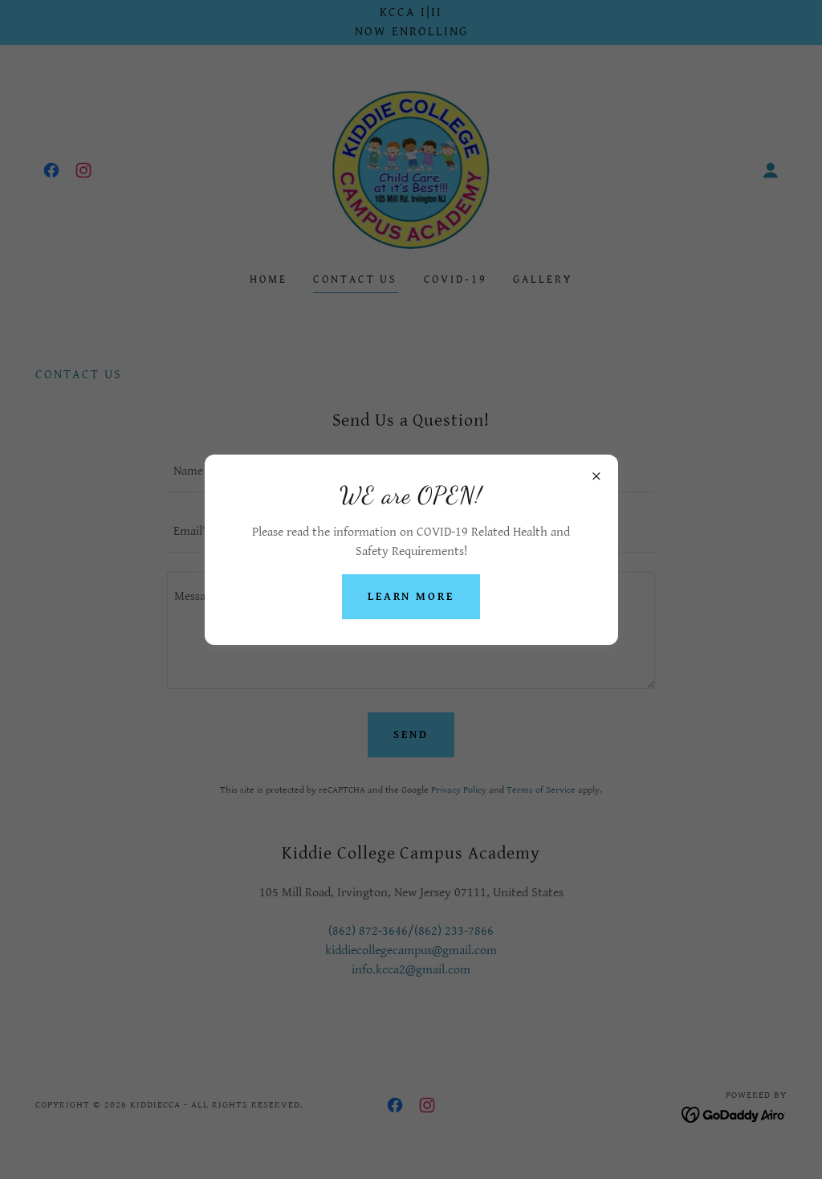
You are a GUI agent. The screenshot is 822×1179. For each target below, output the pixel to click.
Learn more (411, 596)
